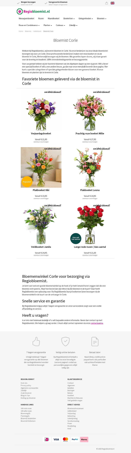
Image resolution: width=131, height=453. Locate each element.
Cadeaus (60, 25)
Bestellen (71, 388)
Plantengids (25, 416)
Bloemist (28, 31)
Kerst (69, 428)
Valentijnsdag (72, 418)
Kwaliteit (71, 395)
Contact (71, 383)
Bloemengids (25, 413)
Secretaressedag (73, 421)
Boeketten (69, 18)
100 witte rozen (26, 411)
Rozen (41, 18)
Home (21, 31)
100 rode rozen (26, 408)
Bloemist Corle (48, 31)
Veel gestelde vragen (75, 400)
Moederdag (72, 426)
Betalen (70, 393)
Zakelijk (73, 25)
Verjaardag (72, 413)
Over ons (24, 383)
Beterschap (72, 416)
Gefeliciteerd (72, 411)
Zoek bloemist (26, 393)
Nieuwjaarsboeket (26, 18)
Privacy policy (26, 385)
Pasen (70, 423)
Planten (48, 25)
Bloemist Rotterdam (28, 421)
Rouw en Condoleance (29, 25)
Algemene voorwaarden (29, 388)
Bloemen (101, 18)
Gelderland (37, 31)
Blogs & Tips (25, 395)
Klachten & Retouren (75, 398)
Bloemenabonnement (76, 408)
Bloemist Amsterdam (28, 418)
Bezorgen (71, 390)
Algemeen (71, 385)
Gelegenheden (86, 18)
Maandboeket (53, 18)
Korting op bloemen (28, 398)
